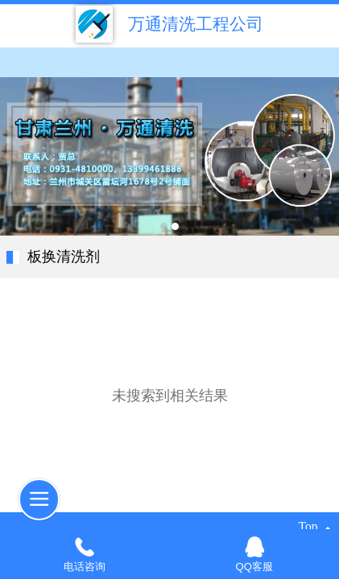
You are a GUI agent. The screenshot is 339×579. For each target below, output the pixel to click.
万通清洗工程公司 (195, 23)
